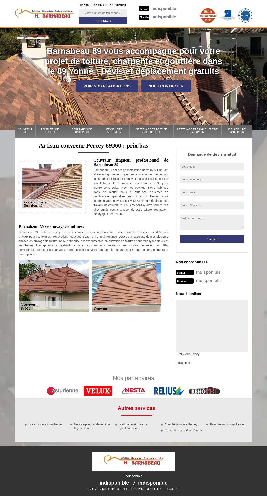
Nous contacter (166, 86)
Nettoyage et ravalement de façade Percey (92, 426)
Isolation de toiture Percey (46, 424)
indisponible (157, 8)
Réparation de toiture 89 (82, 131)
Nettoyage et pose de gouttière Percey (133, 426)
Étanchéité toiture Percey (181, 424)
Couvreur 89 (25, 131)
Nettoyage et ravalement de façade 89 (197, 131)
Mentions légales (163, 488)
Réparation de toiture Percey (183, 430)
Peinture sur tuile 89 (50, 131)
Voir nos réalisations (107, 86)
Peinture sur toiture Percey (227, 424)
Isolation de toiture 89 (237, 131)
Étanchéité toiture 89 (114, 131)
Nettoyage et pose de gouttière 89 (151, 131)
